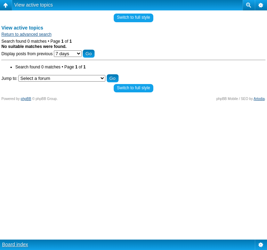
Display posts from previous (48, 53)
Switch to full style (133, 17)
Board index (15, 244)
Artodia (259, 99)
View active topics (33, 5)
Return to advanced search (26, 34)
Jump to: (9, 78)
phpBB (26, 99)
